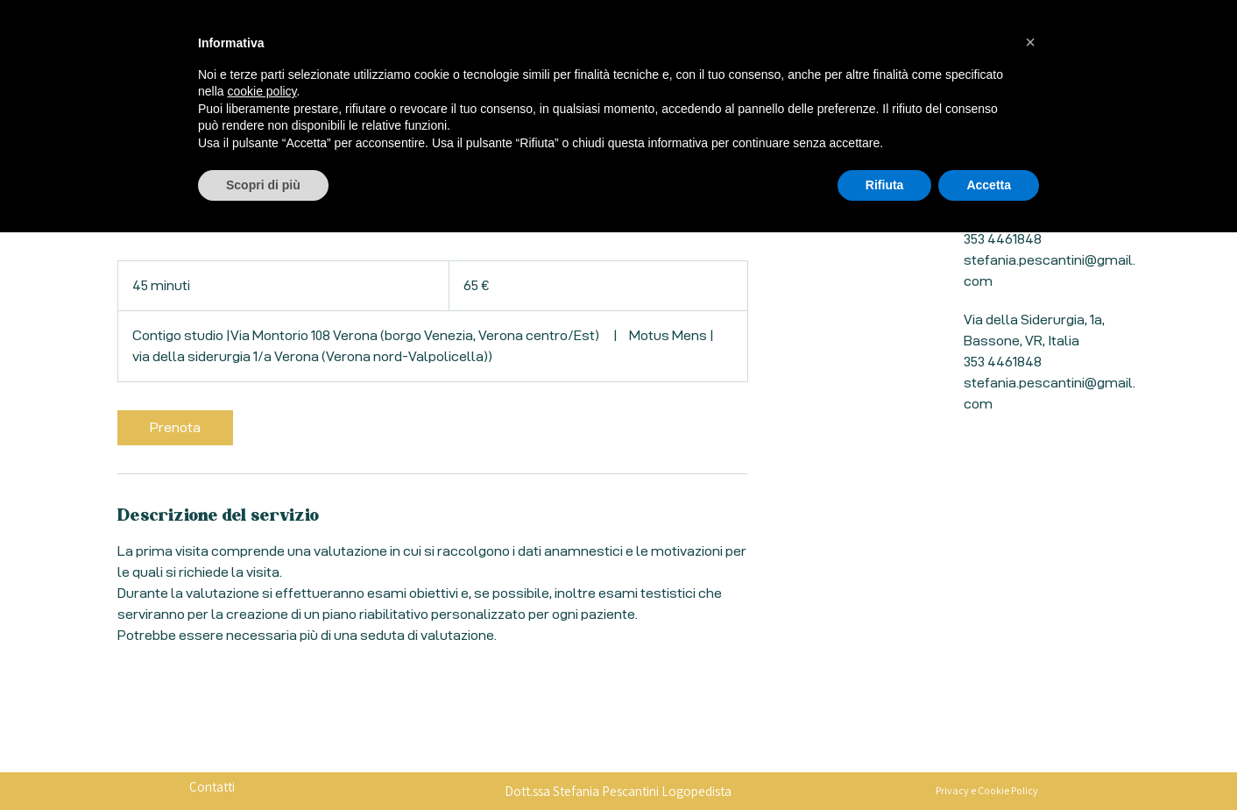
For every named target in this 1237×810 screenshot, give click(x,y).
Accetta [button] (988, 762)
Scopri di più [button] (263, 762)
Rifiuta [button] (885, 762)
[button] (1030, 620)
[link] (175, 427)
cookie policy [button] (261, 669)
